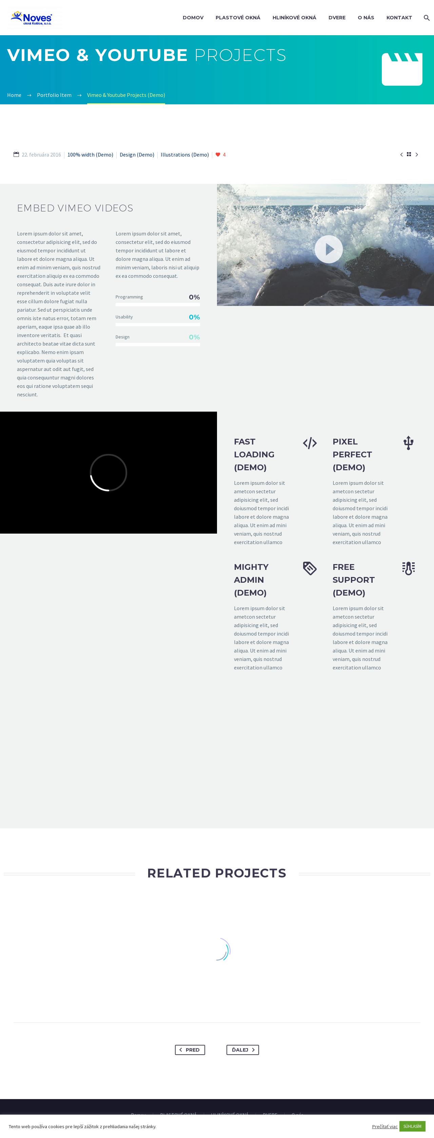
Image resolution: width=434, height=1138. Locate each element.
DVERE (337, 18)
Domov (193, 18)
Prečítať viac (385, 1126)
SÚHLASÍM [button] (412, 1126)
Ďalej (244, 1050)
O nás (366, 18)
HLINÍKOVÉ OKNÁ (294, 18)
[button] (325, 244)
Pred (188, 1050)
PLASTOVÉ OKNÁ (238, 18)
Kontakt (399, 18)
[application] (325, 245)
